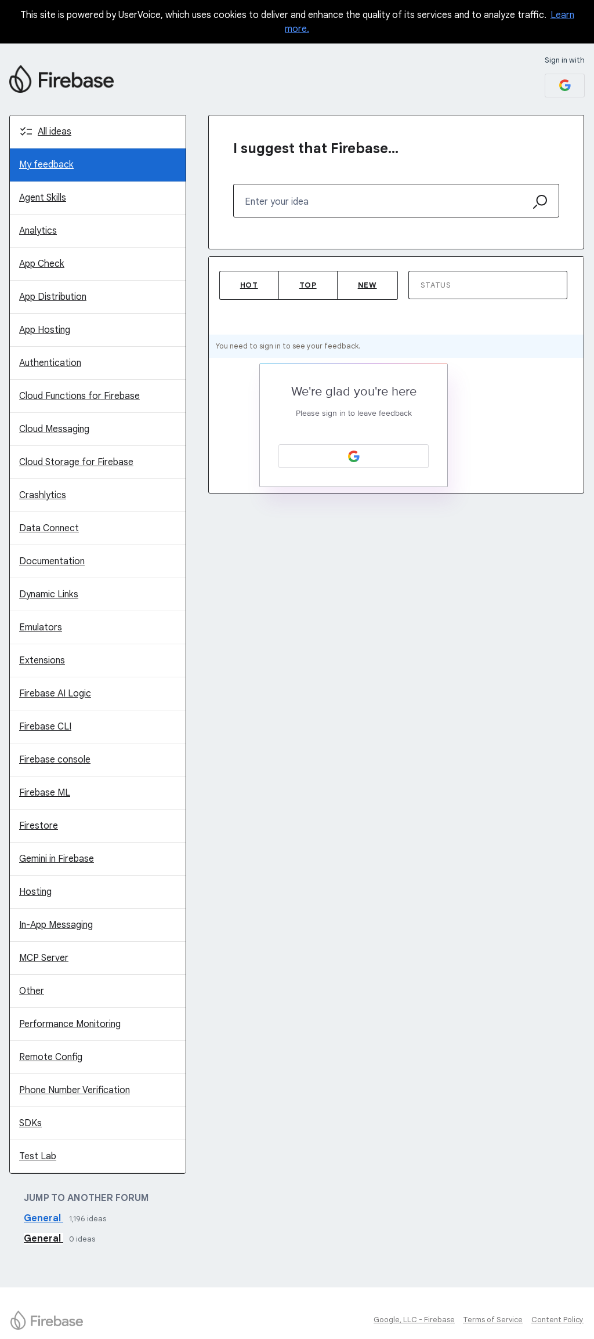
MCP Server (43, 958)
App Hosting (44, 330)
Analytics (38, 231)
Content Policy (557, 1320)
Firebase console (54, 759)
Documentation (52, 561)
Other (31, 991)
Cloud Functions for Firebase (79, 396)
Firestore (38, 826)
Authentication (50, 363)
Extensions (42, 660)
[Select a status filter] (489, 285)
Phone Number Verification (74, 1090)
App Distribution (52, 297)
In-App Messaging (56, 925)
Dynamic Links (48, 594)
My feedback (46, 164)
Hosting (35, 892)
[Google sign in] (565, 85)
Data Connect (49, 528)
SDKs (30, 1123)
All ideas (54, 131)
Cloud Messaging (54, 429)
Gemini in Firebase (56, 859)
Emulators (40, 627)
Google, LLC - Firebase (414, 1320)
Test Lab (37, 1156)
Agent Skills (42, 198)
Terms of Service (493, 1320)
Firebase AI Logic (55, 693)
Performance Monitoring (70, 1024)
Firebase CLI (45, 726)
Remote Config (50, 1057)
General (43, 1218)
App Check (41, 264)
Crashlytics (42, 495)
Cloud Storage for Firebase (76, 462)
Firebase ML (44, 793)
